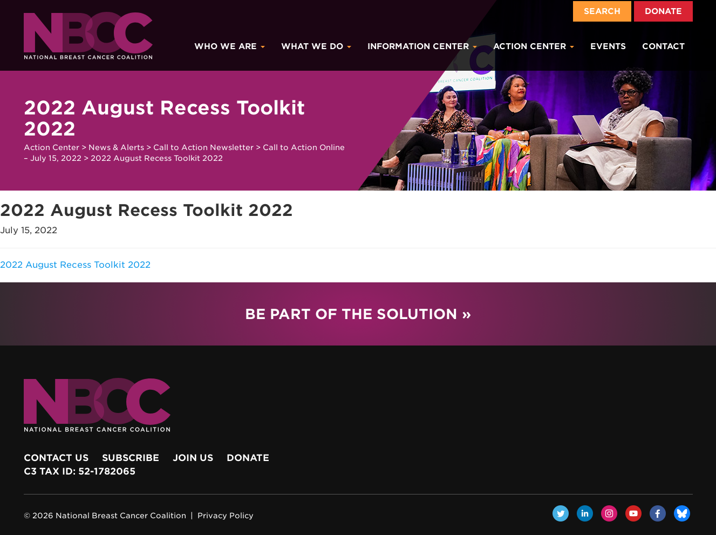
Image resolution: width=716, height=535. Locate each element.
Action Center (533, 46)
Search (602, 11)
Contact (663, 46)
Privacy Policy (225, 515)
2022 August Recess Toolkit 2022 (75, 265)
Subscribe (130, 457)
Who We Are (229, 46)
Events (608, 46)
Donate (663, 11)
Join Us (193, 457)
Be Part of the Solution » (358, 314)
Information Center (422, 46)
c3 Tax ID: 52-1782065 (79, 471)
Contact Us (56, 457)
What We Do (316, 46)
